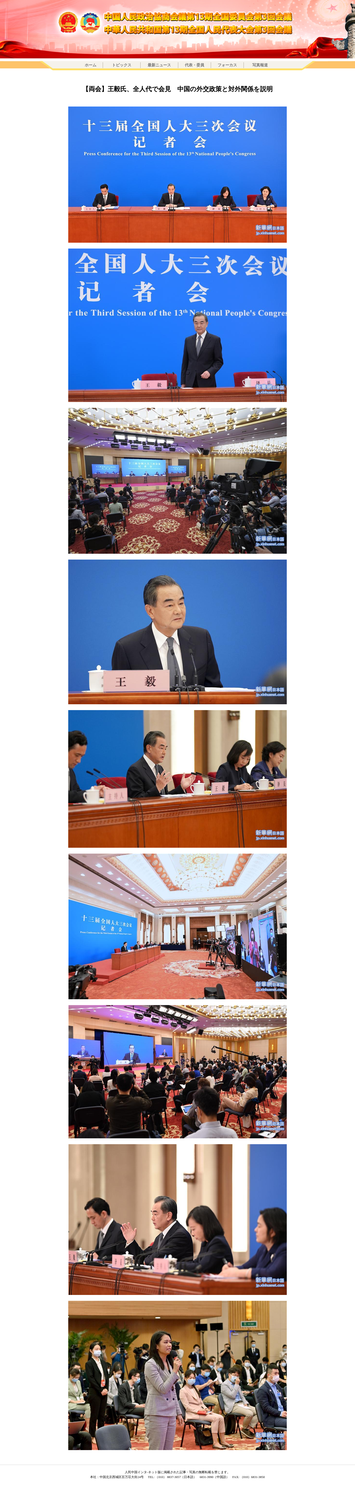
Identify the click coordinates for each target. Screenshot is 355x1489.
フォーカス (227, 65)
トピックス (121, 65)
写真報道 (260, 65)
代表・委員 (194, 65)
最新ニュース (159, 65)
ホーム (90, 65)
